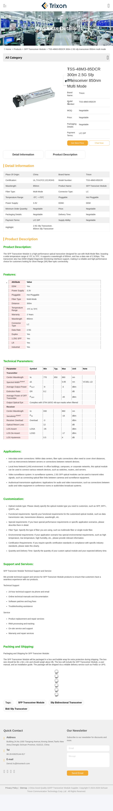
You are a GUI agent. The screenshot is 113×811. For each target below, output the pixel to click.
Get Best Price (77, 143)
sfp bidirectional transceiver (66, 702)
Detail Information (23, 154)
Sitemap (23, 788)
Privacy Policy (11, 788)
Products (17, 49)
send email (77, 773)
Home (8, 49)
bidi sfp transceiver (16, 709)
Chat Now (99, 143)
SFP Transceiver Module (31, 702)
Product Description (65, 154)
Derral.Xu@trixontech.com (18, 763)
